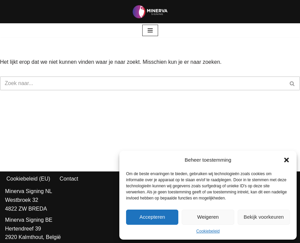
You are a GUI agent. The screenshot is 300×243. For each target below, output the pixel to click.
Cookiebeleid (207, 231)
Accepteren (152, 217)
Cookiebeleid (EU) (28, 179)
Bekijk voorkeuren (264, 217)
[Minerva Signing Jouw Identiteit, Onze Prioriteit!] (150, 12)
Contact (69, 179)
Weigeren (208, 217)
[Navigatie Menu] (150, 30)
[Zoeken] (142, 83)
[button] (286, 160)
